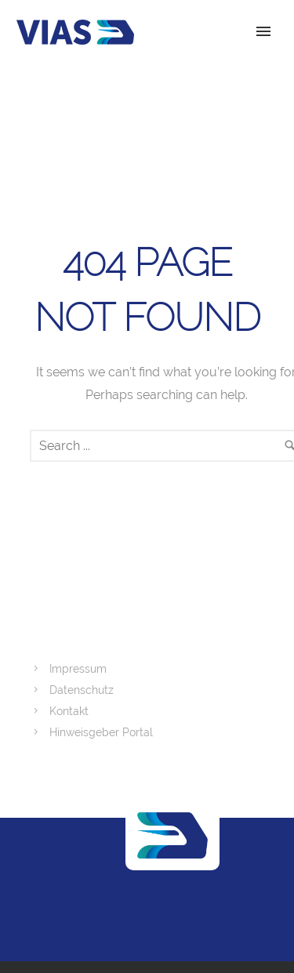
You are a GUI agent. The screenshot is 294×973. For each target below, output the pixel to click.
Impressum (78, 669)
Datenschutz (81, 690)
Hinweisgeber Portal (101, 732)
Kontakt (69, 711)
